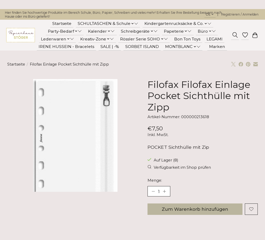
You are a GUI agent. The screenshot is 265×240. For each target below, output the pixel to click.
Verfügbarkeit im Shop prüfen (179, 167)
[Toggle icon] (235, 35)
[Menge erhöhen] (164, 191)
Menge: (155, 180)
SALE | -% (109, 46)
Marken (217, 46)
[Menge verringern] (153, 191)
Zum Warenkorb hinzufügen (195, 209)
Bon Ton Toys (187, 39)
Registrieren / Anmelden (240, 14)
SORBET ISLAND (142, 46)
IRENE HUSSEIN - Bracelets (66, 46)
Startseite (61, 23)
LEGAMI (215, 39)
